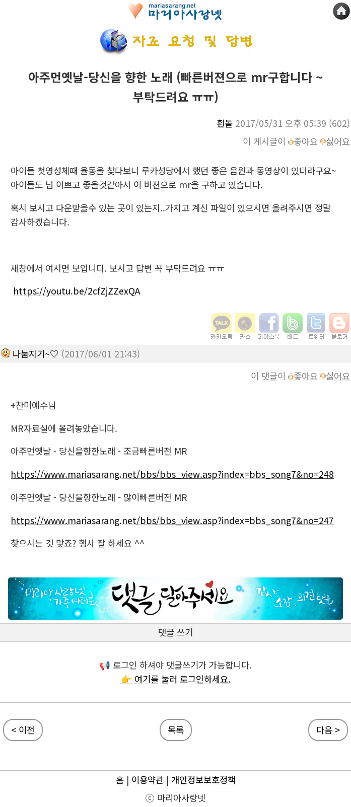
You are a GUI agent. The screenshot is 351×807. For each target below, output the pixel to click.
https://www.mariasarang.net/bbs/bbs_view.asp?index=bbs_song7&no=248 (172, 474)
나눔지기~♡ (36, 353)
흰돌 (225, 123)
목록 (176, 729)
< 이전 (23, 729)
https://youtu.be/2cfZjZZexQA (76, 290)
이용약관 (147, 779)
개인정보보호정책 (203, 779)
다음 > (328, 729)
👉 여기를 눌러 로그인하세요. (176, 679)
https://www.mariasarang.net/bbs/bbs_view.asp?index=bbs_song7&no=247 (172, 520)
